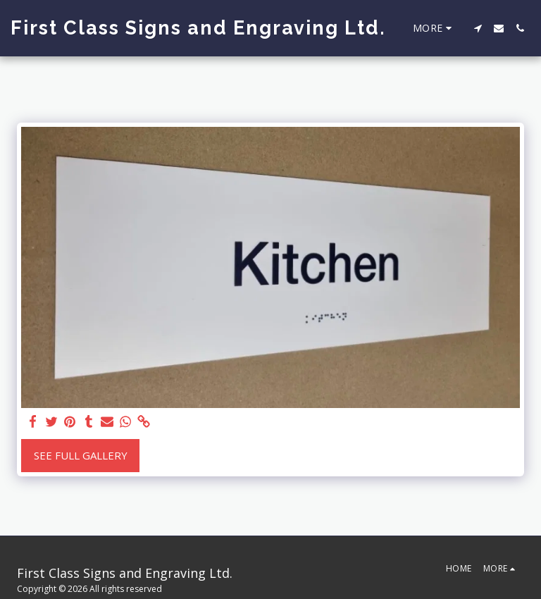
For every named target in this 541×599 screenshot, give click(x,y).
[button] (477, 28)
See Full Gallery (81, 455)
